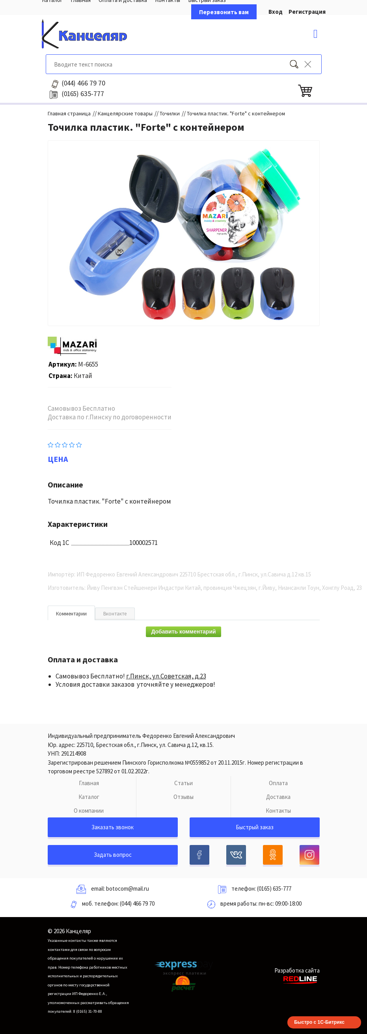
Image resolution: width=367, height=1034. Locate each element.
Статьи (183, 783)
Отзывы (183, 797)
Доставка (278, 797)
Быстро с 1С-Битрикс (319, 1022)
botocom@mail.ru (127, 888)
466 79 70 (83, 83)
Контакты (278, 810)
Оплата (278, 783)
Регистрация (307, 11)
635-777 (82, 93)
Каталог (88, 797)
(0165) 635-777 (274, 888)
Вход (275, 11)
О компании (89, 810)
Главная (89, 783)
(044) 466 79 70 (137, 903)
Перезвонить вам (224, 12)
